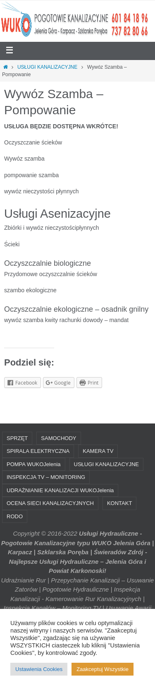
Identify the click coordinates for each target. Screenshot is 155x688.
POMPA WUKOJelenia (34, 464)
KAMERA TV (98, 451)
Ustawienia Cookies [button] (38, 669)
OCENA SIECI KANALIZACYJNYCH (50, 503)
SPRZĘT (17, 438)
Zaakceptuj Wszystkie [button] (102, 669)
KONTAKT (119, 503)
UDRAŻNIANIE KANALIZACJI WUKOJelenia (60, 490)
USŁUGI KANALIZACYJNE (47, 67)
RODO (15, 516)
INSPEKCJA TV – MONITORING (46, 477)
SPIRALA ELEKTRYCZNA (38, 451)
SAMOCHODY (58, 438)
